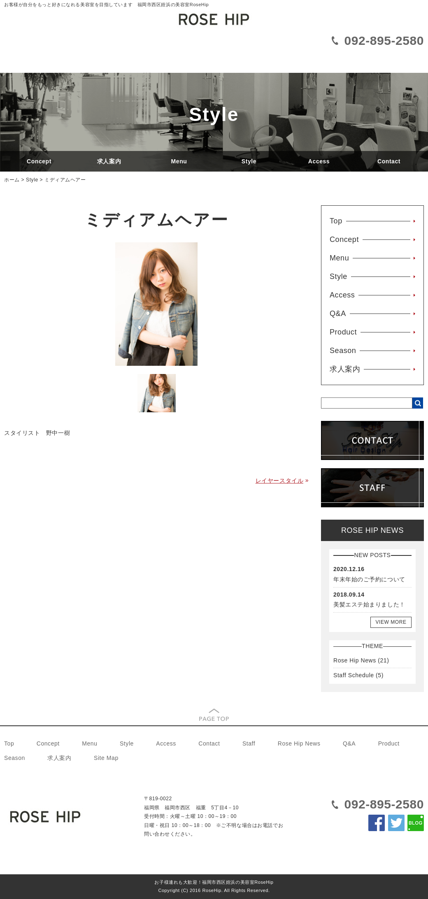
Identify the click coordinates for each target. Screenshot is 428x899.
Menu (179, 161)
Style (249, 161)
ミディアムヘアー (65, 180)
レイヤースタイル (279, 480)
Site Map (106, 758)
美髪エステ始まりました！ (369, 604)
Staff (248, 743)
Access (319, 161)
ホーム (12, 180)
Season (343, 350)
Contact (388, 161)
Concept (39, 161)
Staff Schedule (353, 675)
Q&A (338, 313)
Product (343, 332)
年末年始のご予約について (369, 579)
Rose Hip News (354, 660)
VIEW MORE (390, 622)
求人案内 (109, 161)
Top (336, 221)
